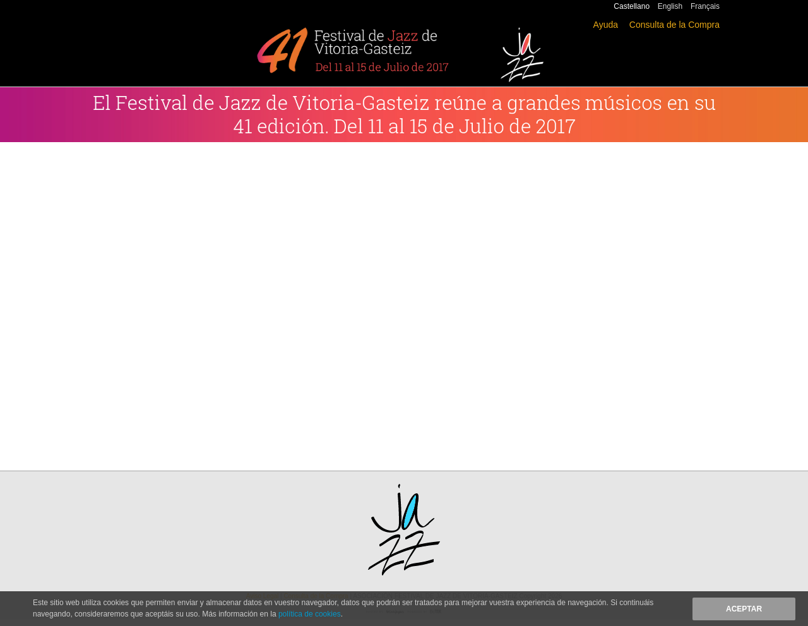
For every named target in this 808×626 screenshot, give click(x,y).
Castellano (632, 6)
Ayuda (605, 25)
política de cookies (309, 614)
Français (705, 6)
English (670, 6)
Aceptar (744, 609)
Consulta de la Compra (674, 25)
